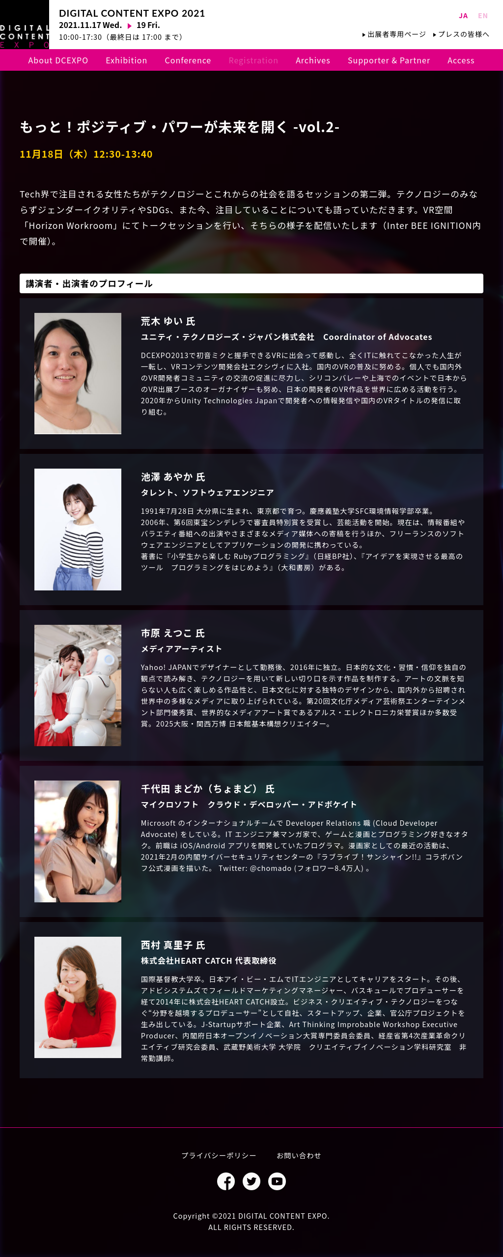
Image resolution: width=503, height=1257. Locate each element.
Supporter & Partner (389, 60)
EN (483, 15)
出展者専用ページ (396, 34)
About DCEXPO (58, 60)
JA (463, 15)
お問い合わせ (299, 1155)
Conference (188, 60)
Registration (253, 60)
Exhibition (126, 60)
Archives (313, 60)
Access (461, 60)
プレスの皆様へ (464, 34)
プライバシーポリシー (219, 1155)
